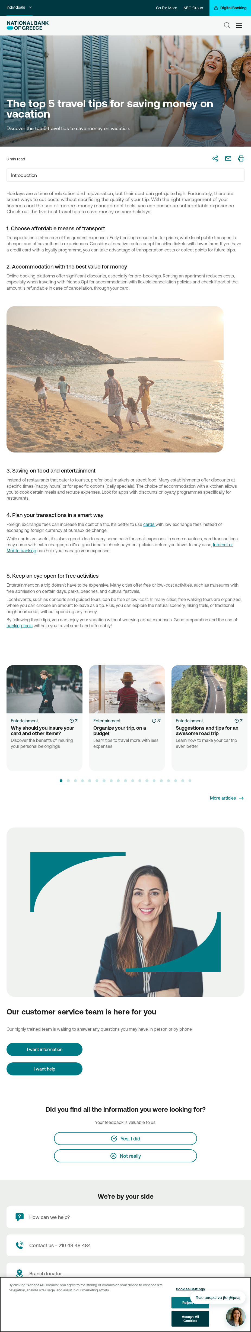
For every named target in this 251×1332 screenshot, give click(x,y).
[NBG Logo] (28, 25)
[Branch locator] (125, 1273)
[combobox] (125, 175)
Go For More (166, 8)
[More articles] (227, 798)
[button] (61, 780)
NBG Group (193, 8)
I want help (44, 1068)
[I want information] (44, 1049)
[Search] (227, 25)
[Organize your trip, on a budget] (127, 689)
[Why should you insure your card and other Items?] (44, 689)
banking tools (20, 625)
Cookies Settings (190, 1289)
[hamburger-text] (239, 25)
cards (149, 524)
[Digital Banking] (230, 8)
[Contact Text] (125, 1245)
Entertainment (24, 720)
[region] (125, 1304)
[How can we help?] (125, 1217)
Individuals (20, 7)
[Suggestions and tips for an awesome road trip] (209, 689)
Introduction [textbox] (24, 175)
